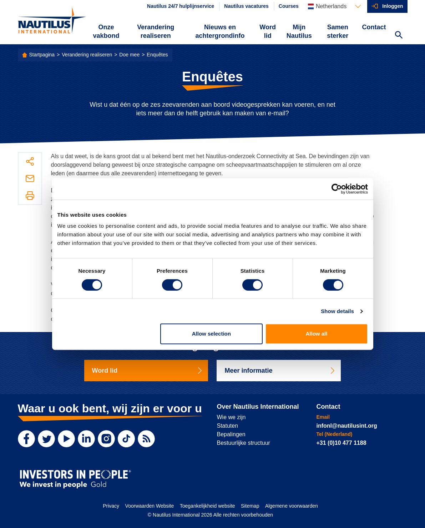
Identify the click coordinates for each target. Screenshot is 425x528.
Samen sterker (337, 31)
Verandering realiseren (155, 31)
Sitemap (250, 506)
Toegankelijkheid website (207, 506)
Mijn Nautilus (299, 31)
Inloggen (392, 6)
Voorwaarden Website (149, 506)
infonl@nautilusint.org (347, 426)
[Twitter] (46, 438)
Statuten (227, 426)
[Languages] (334, 6)
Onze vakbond (106, 31)
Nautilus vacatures (246, 6)
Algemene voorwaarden (291, 506)
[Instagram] (106, 438)
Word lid (267, 31)
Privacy (111, 506)
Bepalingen (231, 434)
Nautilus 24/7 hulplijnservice (180, 6)
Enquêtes (157, 54)
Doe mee (129, 54)
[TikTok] (126, 438)
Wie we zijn (231, 417)
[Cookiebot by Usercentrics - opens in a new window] (336, 188)
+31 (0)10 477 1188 (341, 443)
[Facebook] (26, 438)
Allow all (317, 334)
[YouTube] (66, 438)
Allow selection (211, 334)
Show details (337, 311)
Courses (289, 6)
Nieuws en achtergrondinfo (219, 31)
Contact (374, 27)
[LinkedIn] (86, 438)
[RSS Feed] (146, 438)
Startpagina (42, 54)
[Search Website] (399, 36)
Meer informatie (280, 370)
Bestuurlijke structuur (243, 443)
